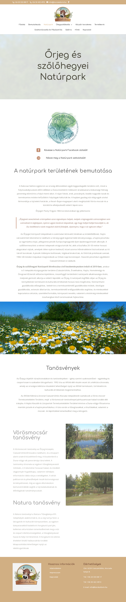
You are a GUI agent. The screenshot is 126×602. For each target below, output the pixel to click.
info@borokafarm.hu (98, 587)
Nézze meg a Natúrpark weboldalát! (66, 158)
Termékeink (99, 24)
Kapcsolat (87, 30)
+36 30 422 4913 (38, 2)
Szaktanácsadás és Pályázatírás (48, 30)
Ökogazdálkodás (63, 24)
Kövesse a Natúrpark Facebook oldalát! (66, 150)
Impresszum (55, 572)
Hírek (77, 30)
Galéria (68, 30)
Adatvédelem (55, 568)
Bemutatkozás (34, 24)
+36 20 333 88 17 (21, 2)
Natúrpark (48, 24)
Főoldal (22, 24)
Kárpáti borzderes (83, 24)
